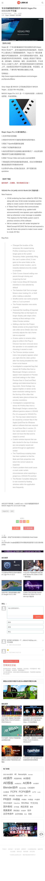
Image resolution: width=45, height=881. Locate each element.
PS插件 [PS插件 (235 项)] (37, 799)
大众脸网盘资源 (32, 849)
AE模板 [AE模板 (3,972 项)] (8, 783)
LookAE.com (19, 503)
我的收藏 (25, 851)
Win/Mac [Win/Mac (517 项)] (25, 803)
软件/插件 (18, 15)
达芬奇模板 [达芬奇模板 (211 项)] (19, 814)
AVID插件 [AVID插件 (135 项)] (36, 783)
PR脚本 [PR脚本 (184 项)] (24, 799)
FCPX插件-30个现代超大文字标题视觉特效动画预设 (33, 753)
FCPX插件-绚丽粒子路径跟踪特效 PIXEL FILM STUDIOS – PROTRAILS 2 (12, 714)
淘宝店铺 (32, 851)
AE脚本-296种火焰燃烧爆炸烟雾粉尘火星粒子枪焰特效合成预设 (12, 754)
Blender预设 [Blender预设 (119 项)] (22, 788)
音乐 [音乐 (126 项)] (25, 814)
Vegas (7, 15)
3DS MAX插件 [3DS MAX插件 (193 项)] (8, 774)
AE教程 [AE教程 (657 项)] (26, 778)
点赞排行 (23, 849)
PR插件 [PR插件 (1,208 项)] (7, 799)
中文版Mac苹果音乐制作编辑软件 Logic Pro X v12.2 (12, 567)
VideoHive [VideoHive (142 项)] (17, 803)
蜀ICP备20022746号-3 (29, 855)
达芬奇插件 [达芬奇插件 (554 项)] (8, 814)
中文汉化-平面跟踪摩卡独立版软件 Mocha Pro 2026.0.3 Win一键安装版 (33, 568)
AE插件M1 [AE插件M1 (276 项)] (18, 778)
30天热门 (10, 849)
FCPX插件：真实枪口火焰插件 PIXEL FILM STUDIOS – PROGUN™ (33, 734)
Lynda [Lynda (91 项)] (38, 792)
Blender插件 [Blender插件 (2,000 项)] (10, 787)
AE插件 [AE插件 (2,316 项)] (8, 778)
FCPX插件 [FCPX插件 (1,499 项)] (25, 791)
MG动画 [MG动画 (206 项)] (12, 795)
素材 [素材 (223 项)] (31, 807)
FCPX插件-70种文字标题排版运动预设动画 (12, 733)
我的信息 (19, 851)
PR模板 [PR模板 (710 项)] (16, 799)
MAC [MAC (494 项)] (5, 795)
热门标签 (17, 849)
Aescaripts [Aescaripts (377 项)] (22, 774)
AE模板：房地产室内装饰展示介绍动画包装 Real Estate (20, 537)
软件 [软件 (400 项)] (29, 810)
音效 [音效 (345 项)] (30, 814)
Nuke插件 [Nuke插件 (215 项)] (19, 795)
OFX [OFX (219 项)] (25, 795)
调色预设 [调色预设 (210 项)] (16, 810)
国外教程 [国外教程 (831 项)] (7, 806)
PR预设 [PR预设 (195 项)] (30, 799)
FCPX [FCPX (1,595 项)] (13, 791)
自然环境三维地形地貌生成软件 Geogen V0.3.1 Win (12, 587)
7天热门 (4, 849)
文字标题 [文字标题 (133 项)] (16, 807)
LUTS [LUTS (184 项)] (34, 792)
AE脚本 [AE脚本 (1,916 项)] (27, 783)
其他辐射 (12, 15)
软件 (12, 511)
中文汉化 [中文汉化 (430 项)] (34, 803)
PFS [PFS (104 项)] (30, 795)
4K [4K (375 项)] (15, 774)
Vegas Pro (5, 511)
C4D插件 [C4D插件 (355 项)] (31, 788)
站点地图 (12, 851)
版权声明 (40, 849)
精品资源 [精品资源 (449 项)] (25, 807)
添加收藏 (29, 528)
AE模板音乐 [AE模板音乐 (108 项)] (18, 783)
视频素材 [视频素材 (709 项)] (7, 810)
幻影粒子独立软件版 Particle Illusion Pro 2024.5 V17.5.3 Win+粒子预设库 (33, 588)
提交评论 (38, 617)
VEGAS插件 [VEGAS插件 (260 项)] (7, 803)
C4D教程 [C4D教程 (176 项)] (6, 792)
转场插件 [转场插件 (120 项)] (23, 810)
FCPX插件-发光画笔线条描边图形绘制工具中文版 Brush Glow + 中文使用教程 (33, 714)
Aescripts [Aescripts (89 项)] (30, 774)
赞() (16, 528)
